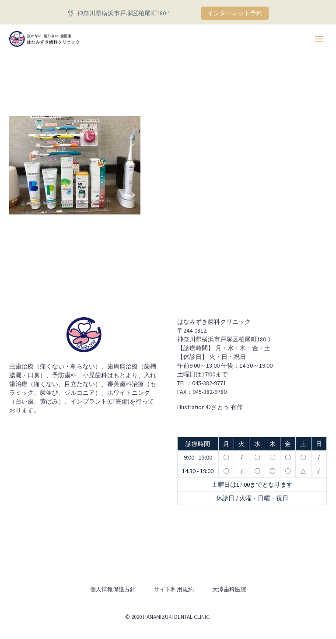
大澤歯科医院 (229, 589)
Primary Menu (319, 39)
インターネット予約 (234, 13)
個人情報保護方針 (113, 589)
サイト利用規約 (174, 589)
